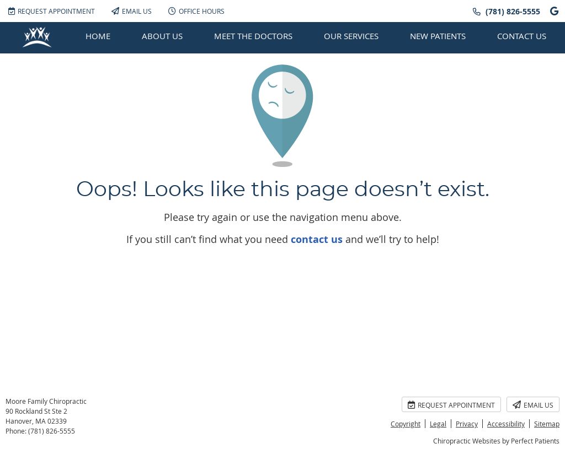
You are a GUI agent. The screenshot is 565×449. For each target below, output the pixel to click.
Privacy (467, 423)
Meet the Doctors (253, 35)
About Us (162, 35)
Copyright (405, 423)
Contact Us (521, 35)
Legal (438, 423)
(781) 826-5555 (513, 11)
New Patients (438, 35)
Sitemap (546, 423)
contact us (317, 239)
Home (98, 35)
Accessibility (506, 423)
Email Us (131, 11)
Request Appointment (51, 11)
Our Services (351, 35)
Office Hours (196, 11)
